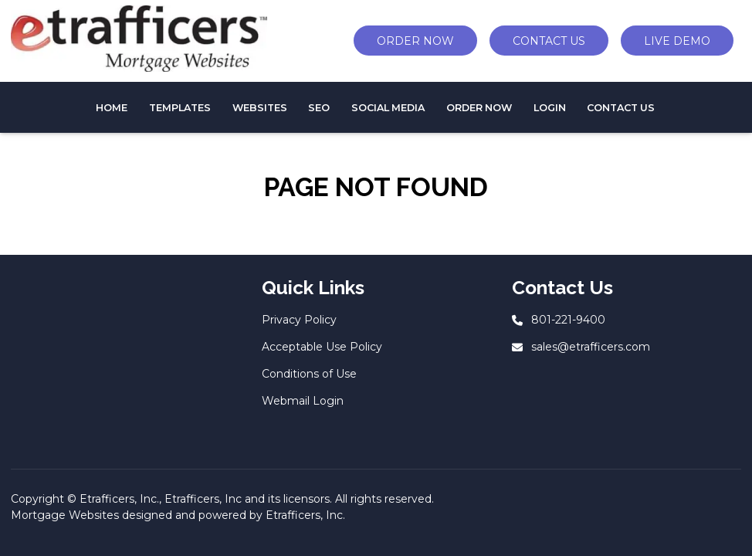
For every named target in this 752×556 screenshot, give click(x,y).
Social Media (388, 108)
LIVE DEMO (677, 41)
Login (550, 108)
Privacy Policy (299, 320)
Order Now (479, 108)
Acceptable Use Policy (322, 347)
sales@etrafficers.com (590, 347)
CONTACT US (549, 41)
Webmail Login (303, 401)
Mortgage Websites (65, 515)
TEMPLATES (180, 108)
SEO (319, 108)
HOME (111, 108)
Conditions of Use (309, 374)
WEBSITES (259, 108)
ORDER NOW (415, 41)
